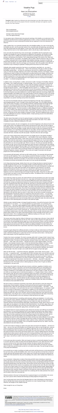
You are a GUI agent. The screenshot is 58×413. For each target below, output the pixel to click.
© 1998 (29, 16)
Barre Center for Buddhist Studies (38, 411)
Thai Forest (11, 1)
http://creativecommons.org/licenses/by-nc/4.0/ (27, 398)
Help (20, 409)
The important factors (9, 309)
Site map (23, 409)
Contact (31, 409)
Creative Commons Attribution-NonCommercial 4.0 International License (32, 397)
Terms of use (36, 409)
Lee (15, 1)
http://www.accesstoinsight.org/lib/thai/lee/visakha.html (15, 404)
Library (6, 1)
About (27, 409)
